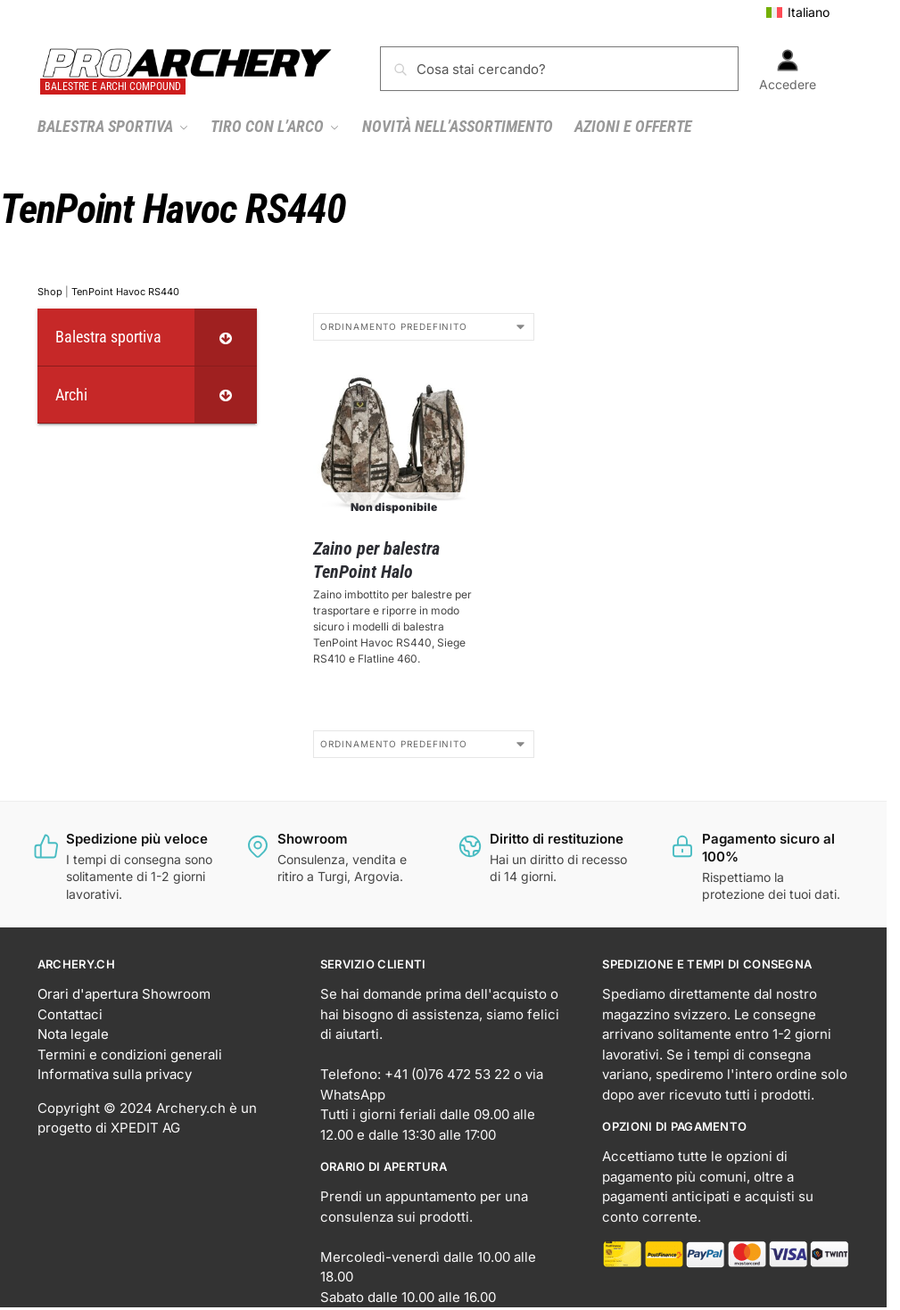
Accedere (787, 70)
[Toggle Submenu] (225, 337)
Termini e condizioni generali (129, 1054)
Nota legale (73, 1034)
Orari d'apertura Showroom (124, 993)
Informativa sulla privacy (114, 1074)
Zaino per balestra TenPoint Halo (376, 560)
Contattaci (70, 1014)
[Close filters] (262, 324)
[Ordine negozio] (423, 327)
